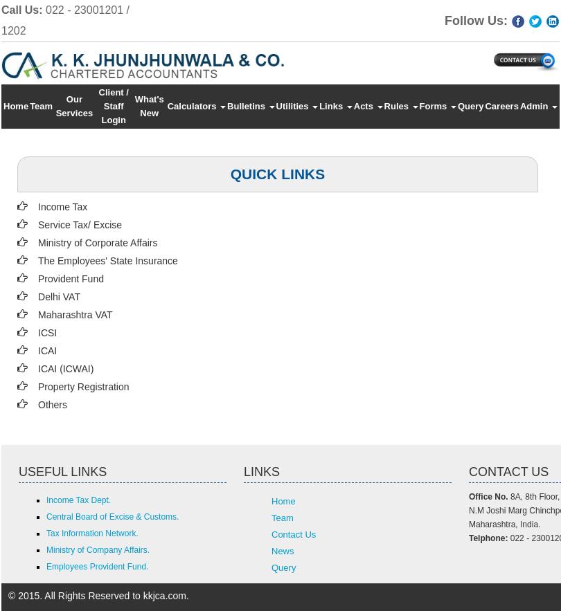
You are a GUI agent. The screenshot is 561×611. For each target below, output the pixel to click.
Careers (501, 106)
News (282, 551)
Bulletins (251, 106)
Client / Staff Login (114, 106)
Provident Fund (71, 278)
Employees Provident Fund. (97, 567)
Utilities (297, 106)
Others (52, 404)
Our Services (74, 106)
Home (15, 106)
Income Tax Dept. (78, 500)
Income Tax (62, 206)
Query (471, 106)
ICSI (47, 332)
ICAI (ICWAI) (65, 368)
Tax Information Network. (92, 533)
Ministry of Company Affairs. (98, 550)
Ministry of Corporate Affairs (97, 242)
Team (41, 106)
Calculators (197, 106)
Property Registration (84, 386)
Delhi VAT (59, 296)
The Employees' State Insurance (108, 260)
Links (336, 106)
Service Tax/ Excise (80, 224)
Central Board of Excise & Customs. (112, 517)
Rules (401, 106)
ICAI (47, 350)
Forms (438, 106)
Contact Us (293, 534)
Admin (539, 106)
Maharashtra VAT (75, 314)
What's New (149, 106)
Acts (368, 106)
